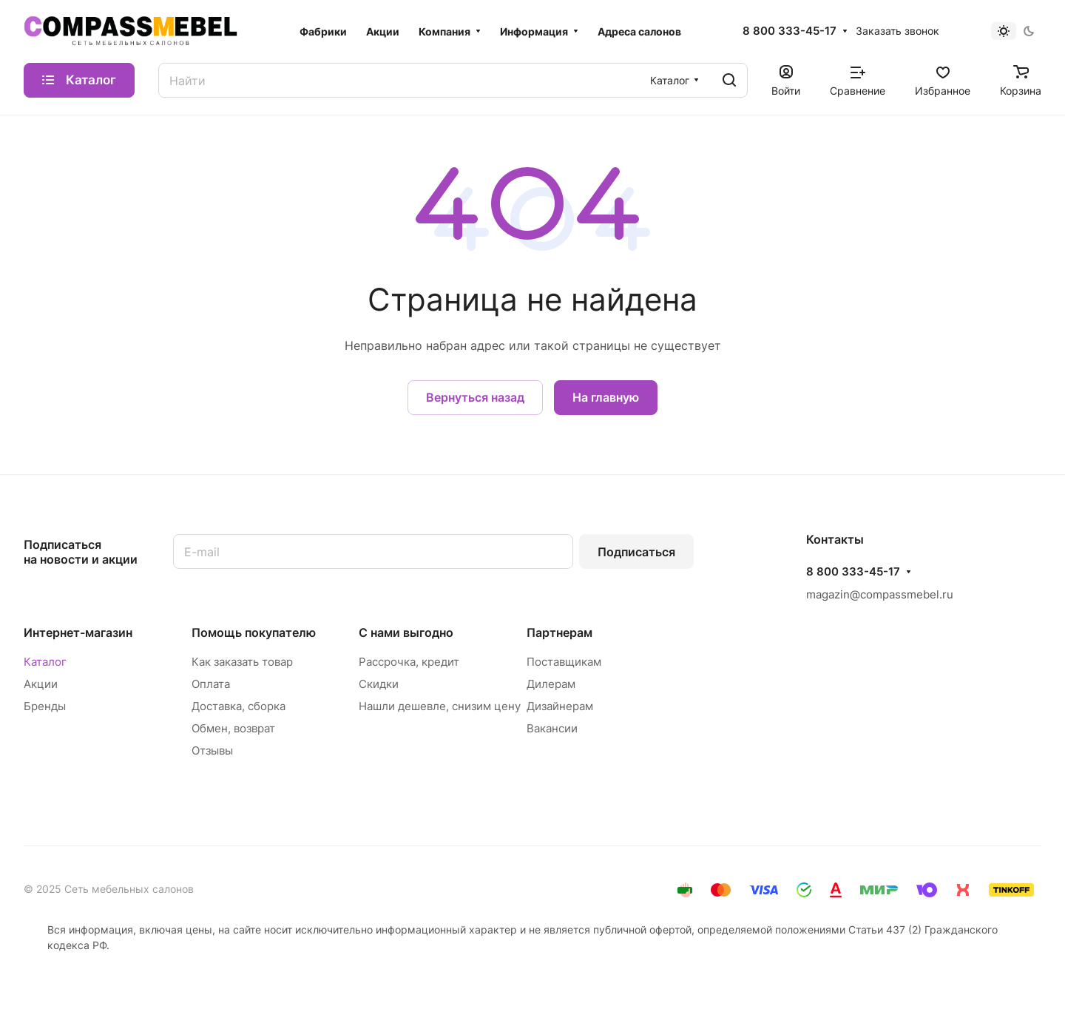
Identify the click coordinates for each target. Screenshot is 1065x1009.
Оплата (211, 684)
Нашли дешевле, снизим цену (440, 706)
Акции (41, 684)
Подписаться (636, 551)
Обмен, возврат (233, 728)
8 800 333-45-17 (789, 31)
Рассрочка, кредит (409, 662)
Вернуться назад (475, 397)
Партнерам (559, 632)
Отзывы (212, 750)
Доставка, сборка (238, 706)
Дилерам (551, 684)
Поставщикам (564, 662)
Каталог (45, 662)
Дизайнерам (560, 706)
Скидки (379, 684)
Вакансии (552, 728)
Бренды (45, 706)
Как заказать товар (242, 662)
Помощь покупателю (254, 632)
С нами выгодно (406, 632)
